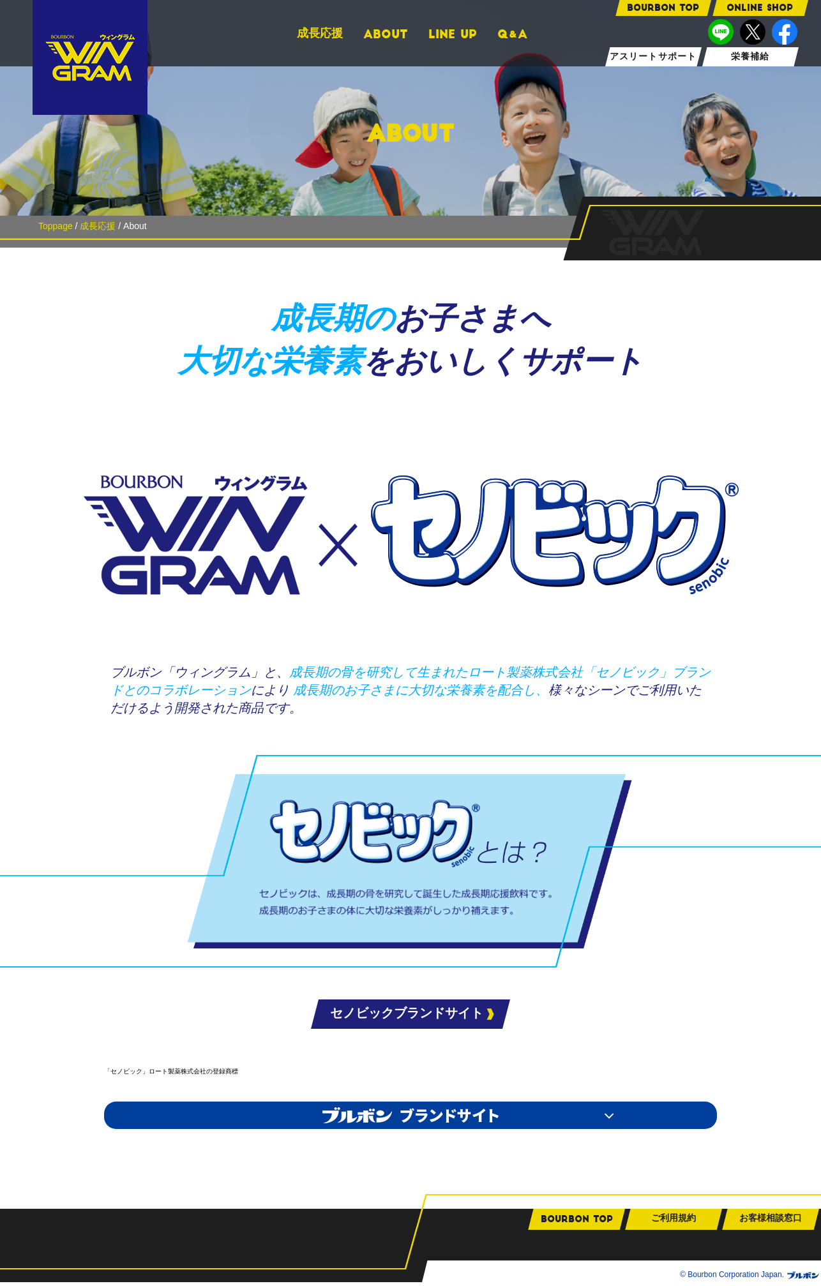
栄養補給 (750, 56)
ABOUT (385, 34)
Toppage (55, 226)
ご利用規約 (673, 1221)
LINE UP (452, 34)
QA (512, 34)
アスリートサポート (653, 56)
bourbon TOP (663, 8)
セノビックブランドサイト (406, 1013)
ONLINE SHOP (760, 8)
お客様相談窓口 (770, 1221)
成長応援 (320, 33)
